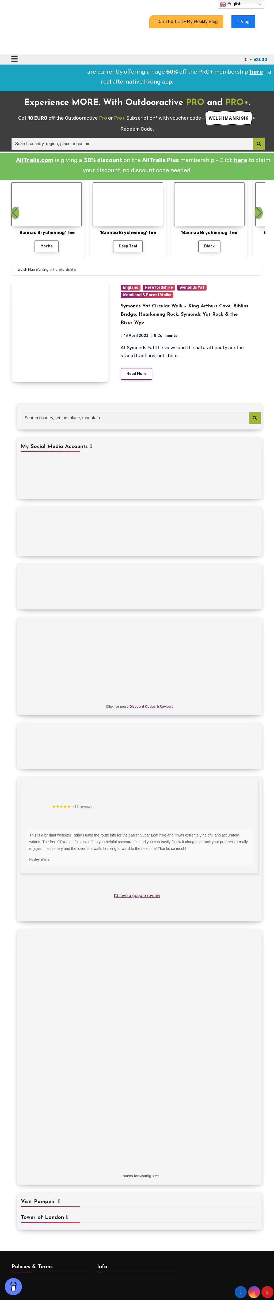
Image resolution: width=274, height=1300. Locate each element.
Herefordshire (159, 287)
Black (209, 246)
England (130, 287)
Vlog (243, 21)
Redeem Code (136, 129)
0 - (254, 59)
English (230, 4)
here (240, 160)
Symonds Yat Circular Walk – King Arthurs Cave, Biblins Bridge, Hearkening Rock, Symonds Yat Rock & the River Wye (184, 314)
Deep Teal (128, 246)
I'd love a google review (137, 895)
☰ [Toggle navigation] (14, 59)
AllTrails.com (35, 160)
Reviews (166, 706)
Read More (136, 373)
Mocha (46, 246)
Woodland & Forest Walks (147, 295)
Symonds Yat (191, 287)
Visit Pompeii (40, 1201)
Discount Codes (143, 706)
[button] (259, 213)
